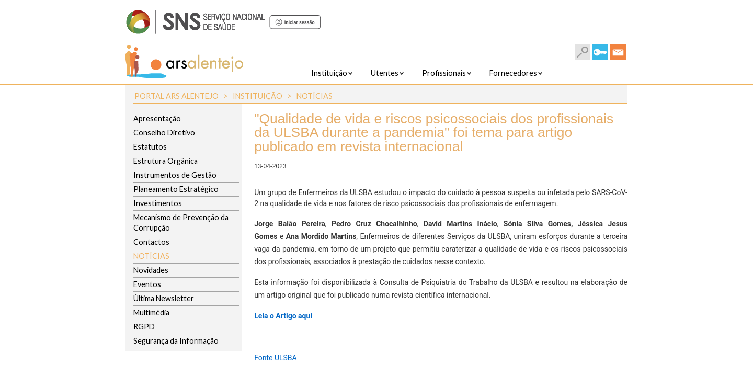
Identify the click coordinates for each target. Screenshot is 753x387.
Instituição (257, 96)
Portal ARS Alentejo (176, 96)
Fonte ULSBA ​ (276, 358)
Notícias (314, 96)
